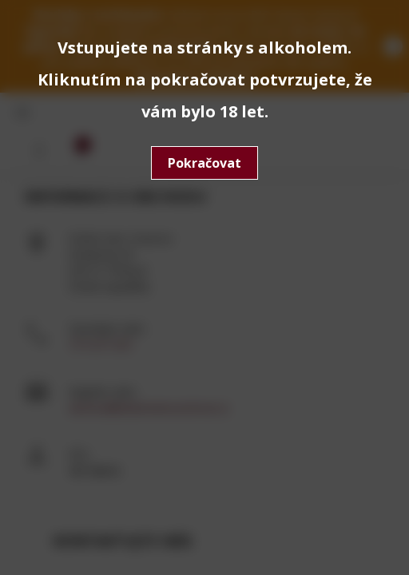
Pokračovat (204, 163)
